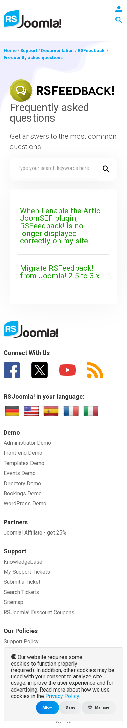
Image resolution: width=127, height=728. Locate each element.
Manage (98, 707)
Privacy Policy (62, 696)
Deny (70, 707)
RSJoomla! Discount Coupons (39, 612)
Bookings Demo (23, 493)
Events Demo (20, 473)
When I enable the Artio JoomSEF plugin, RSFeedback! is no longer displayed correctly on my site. (60, 225)
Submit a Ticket (22, 582)
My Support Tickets (27, 572)
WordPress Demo (25, 503)
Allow (47, 707)
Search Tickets (21, 592)
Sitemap (13, 602)
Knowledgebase (23, 561)
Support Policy (21, 641)
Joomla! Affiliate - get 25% (35, 532)
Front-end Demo (23, 453)
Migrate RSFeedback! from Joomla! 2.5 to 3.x (60, 272)
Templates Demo (24, 463)
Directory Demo (22, 483)
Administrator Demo (27, 443)
